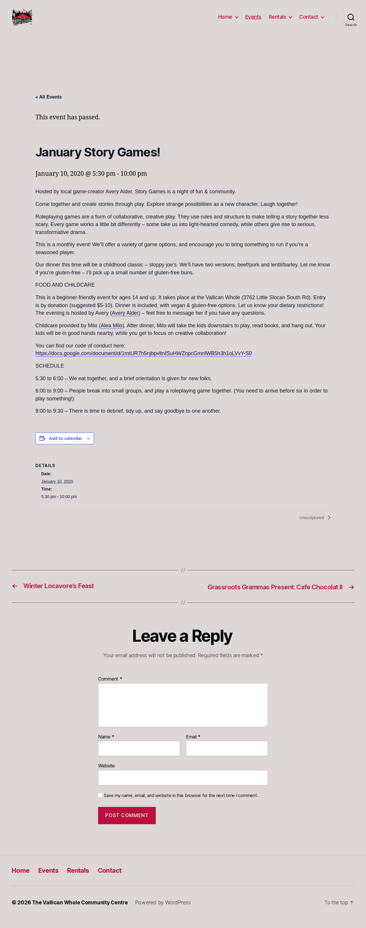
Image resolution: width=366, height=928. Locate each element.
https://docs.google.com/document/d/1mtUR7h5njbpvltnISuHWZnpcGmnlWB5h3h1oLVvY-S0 (143, 362)
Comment (110, 688)
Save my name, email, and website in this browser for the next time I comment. (181, 804)
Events (253, 21)
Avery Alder (125, 322)
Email (193, 745)
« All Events (48, 105)
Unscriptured (311, 526)
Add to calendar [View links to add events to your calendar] (65, 447)
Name (106, 745)
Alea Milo (111, 334)
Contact (308, 21)
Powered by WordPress (165, 911)
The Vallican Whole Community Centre (81, 911)
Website (106, 775)
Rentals (277, 21)
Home (225, 21)
